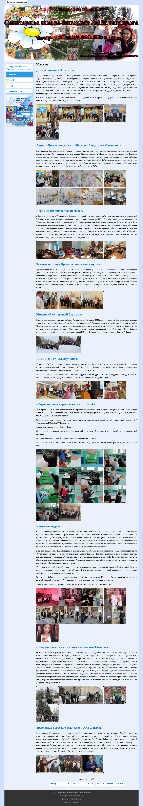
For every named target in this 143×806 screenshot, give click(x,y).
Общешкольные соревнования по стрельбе (65, 404)
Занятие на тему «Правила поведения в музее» (68, 264)
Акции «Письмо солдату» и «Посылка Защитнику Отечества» (78, 145)
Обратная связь (15, 91)
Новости (12, 74)
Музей (11, 80)
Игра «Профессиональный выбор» (60, 210)
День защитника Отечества (55, 70)
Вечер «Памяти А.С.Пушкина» (57, 358)
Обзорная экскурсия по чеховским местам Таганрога (72, 647)
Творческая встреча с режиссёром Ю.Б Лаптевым (70, 727)
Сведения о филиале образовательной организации (19, 68)
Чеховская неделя (48, 526)
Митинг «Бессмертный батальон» (59, 314)
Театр (10, 86)
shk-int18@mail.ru (74, 802)
